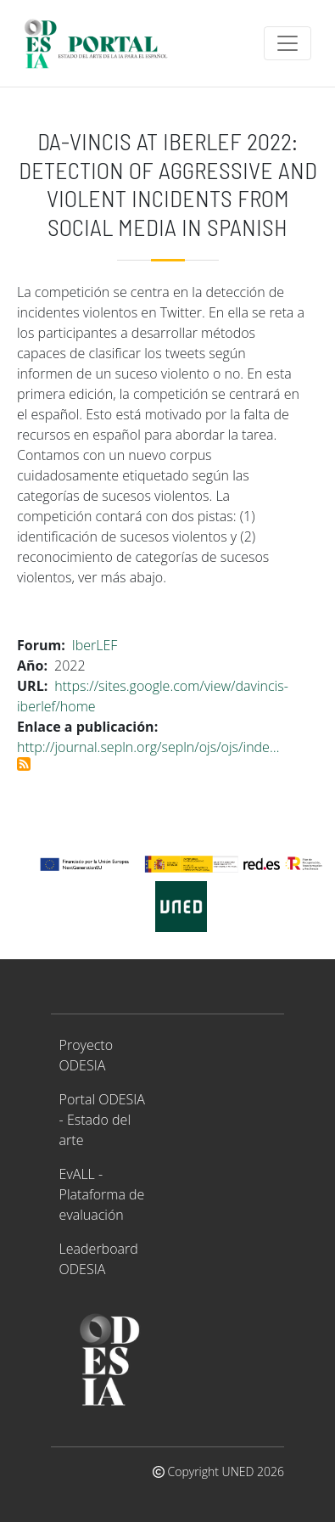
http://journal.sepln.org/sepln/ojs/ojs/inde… (148, 747)
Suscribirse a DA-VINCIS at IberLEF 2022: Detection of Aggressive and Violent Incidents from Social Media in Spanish (24, 764)
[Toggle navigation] (287, 43)
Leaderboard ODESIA (98, 1258)
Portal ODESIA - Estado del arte (102, 1119)
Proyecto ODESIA (86, 1055)
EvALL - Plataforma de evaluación (102, 1194)
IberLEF (95, 645)
